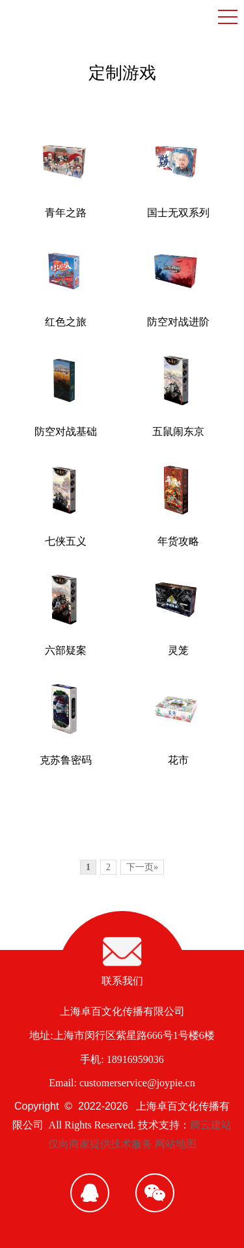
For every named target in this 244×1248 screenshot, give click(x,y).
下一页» (142, 867)
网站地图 (176, 1143)
